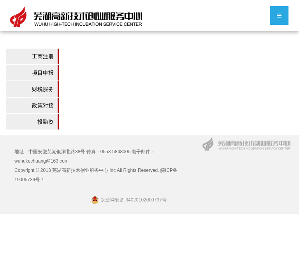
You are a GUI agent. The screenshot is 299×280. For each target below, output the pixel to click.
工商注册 (43, 56)
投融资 (45, 122)
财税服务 (43, 89)
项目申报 (43, 73)
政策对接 (43, 105)
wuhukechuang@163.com (41, 161)
